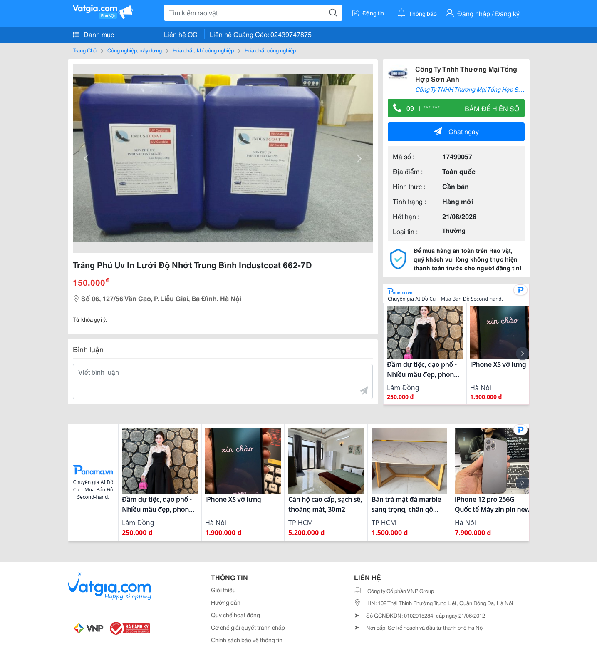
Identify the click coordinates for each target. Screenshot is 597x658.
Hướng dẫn (225, 602)
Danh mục (93, 34)
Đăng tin (368, 13)
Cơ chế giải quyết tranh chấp (248, 627)
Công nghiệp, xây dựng (134, 50)
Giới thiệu (223, 590)
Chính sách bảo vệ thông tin (246, 640)
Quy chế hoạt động (235, 615)
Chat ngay (456, 131)
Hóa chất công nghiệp (270, 50)
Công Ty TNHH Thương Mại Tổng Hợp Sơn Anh (476, 89)
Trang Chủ (85, 50)
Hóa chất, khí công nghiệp (203, 50)
